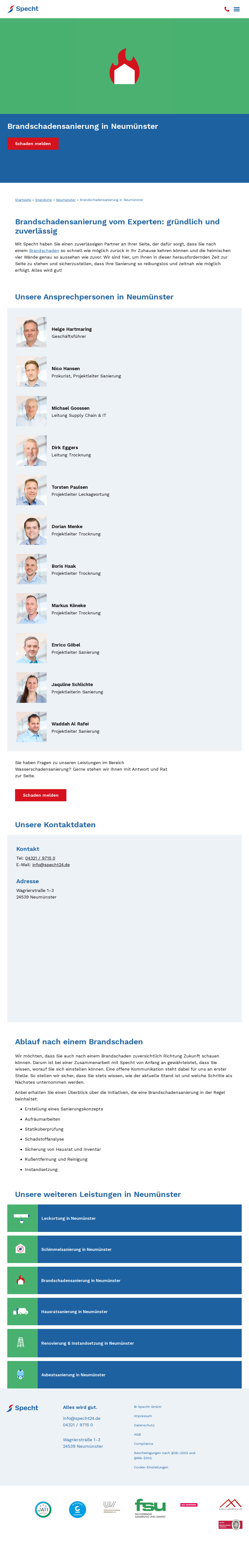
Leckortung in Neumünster (69, 1218)
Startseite (23, 200)
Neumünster (66, 200)
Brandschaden (44, 250)
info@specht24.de (51, 864)
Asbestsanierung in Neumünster (73, 1374)
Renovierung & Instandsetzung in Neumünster (87, 1343)
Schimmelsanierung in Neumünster (76, 1249)
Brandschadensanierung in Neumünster (81, 1280)
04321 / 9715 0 (40, 858)
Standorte (43, 200)
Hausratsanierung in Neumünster (74, 1311)
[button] (237, 9)
